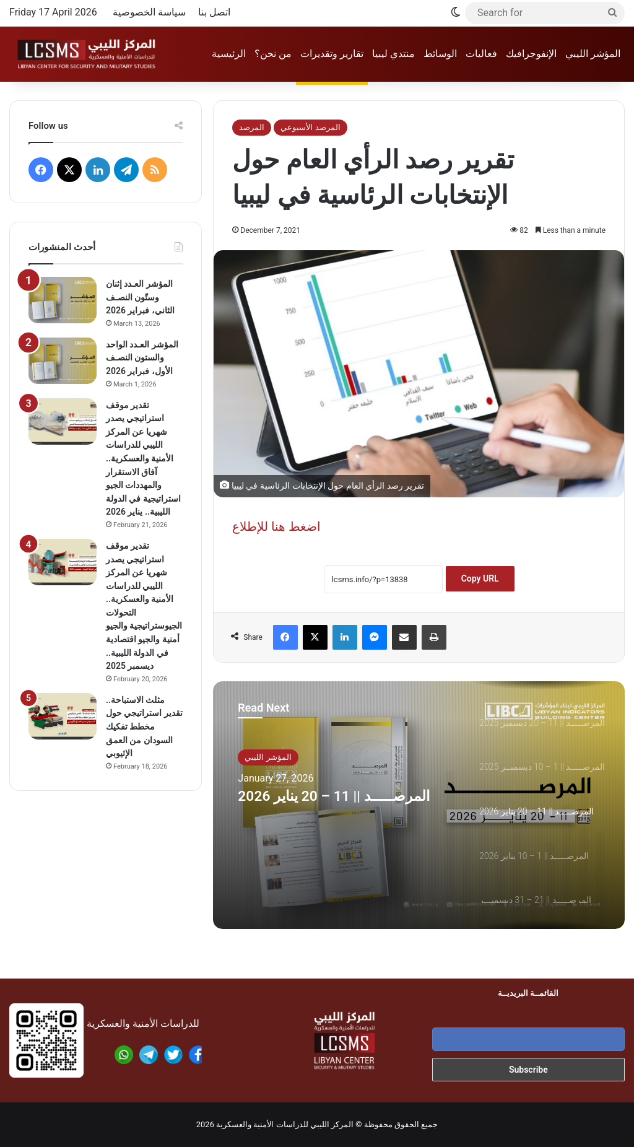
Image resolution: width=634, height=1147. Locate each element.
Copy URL (480, 578)
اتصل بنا (214, 12)
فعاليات (481, 53)
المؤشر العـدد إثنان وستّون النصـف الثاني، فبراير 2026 (140, 297)
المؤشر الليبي (592, 53)
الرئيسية (229, 53)
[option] (419, 805)
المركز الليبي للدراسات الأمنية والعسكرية (285, 1124)
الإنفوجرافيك (531, 53)
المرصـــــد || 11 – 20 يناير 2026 (339, 810)
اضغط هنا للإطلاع (276, 526)
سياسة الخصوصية (149, 12)
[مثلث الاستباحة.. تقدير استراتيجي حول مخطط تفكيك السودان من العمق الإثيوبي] (62, 716)
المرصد (251, 127)
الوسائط (440, 53)
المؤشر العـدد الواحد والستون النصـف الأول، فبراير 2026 (142, 357)
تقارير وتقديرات (331, 53)
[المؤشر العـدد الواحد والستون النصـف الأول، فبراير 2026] (62, 361)
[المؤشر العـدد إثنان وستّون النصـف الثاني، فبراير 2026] (62, 300)
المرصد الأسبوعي (310, 127)
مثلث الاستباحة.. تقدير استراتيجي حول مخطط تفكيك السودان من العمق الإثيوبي (144, 726)
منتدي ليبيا (393, 53)
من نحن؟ (273, 53)
